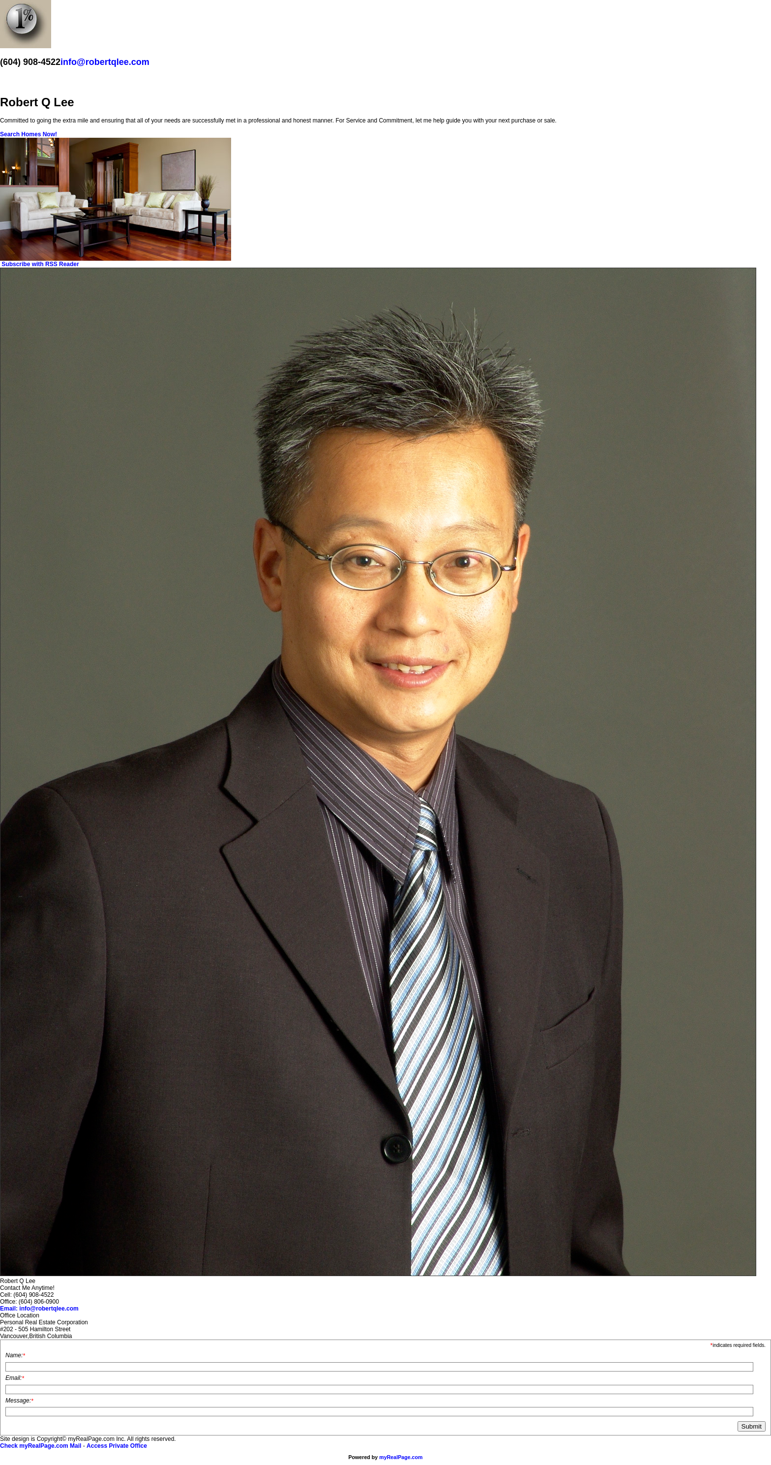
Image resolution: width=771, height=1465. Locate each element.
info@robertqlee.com (104, 62)
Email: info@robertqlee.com (39, 1308)
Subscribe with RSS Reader (39, 264)
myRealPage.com (400, 1457)
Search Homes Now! (28, 134)
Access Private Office (117, 1445)
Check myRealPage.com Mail (40, 1445)
